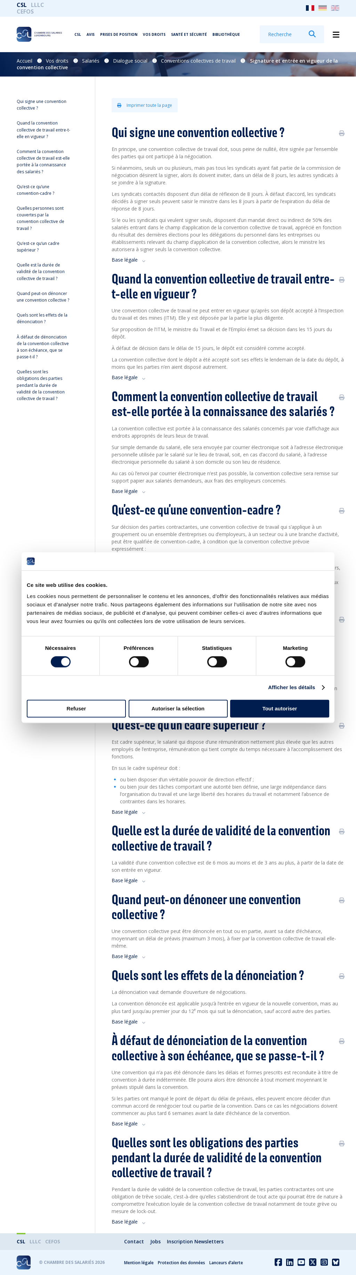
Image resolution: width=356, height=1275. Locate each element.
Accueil (24, 60)
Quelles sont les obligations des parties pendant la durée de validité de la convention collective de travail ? (41, 385)
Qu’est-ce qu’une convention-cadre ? (35, 190)
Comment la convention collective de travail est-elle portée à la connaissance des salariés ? (43, 162)
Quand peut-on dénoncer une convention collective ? (43, 296)
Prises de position (118, 34)
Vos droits (154, 34)
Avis (91, 34)
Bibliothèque (226, 34)
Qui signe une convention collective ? (41, 104)
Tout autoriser (279, 708)
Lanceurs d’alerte (226, 1263)
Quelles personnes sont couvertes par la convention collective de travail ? (40, 218)
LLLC (37, 5)
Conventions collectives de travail (198, 60)
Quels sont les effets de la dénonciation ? (42, 318)
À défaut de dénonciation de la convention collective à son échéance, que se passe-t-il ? (43, 347)
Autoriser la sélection (178, 708)
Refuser (76, 708)
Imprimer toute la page (144, 105)
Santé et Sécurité (189, 34)
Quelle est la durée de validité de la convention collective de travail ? (41, 271)
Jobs (155, 1241)
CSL (22, 5)
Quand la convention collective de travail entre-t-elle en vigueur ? (43, 129)
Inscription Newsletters (195, 1241)
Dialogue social (130, 60)
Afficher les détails (291, 688)
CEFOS (25, 11)
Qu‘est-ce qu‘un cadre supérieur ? (38, 246)
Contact (134, 1241)
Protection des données (181, 1263)
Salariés (90, 60)
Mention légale (139, 1263)
